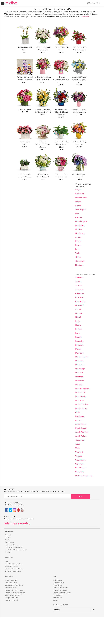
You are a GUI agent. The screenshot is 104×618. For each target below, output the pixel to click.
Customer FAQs (58, 583)
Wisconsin (79, 464)
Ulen (77, 213)
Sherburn (79, 265)
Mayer (78, 245)
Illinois (78, 325)
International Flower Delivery (15, 593)
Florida (78, 309)
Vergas (78, 189)
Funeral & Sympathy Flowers (14, 590)
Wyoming (79, 472)
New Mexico (80, 396)
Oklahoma (79, 416)
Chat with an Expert (60, 590)
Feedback (8, 552)
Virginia (78, 456)
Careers (7, 537)
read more (85, 17)
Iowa (77, 333)
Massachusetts (81, 357)
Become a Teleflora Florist (13, 547)
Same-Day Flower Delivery (14, 585)
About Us (8, 535)
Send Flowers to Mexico (13, 595)
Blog (6, 561)
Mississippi (80, 369)
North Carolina (81, 404)
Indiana (78, 329)
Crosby (78, 257)
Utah (77, 448)
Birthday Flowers (10, 588)
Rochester (79, 193)
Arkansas (79, 289)
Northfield (79, 225)
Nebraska (79, 380)
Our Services (9, 542)
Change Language (60, 605)
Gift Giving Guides (11, 566)
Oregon (78, 420)
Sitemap (55, 600)
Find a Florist (57, 585)
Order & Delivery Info (60, 588)
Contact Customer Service (62, 593)
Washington (80, 460)
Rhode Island (80, 428)
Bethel (78, 205)
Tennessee (79, 440)
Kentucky (79, 341)
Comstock (79, 261)
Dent (77, 249)
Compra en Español (11, 598)
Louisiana (79, 345)
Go (80, 496)
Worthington (80, 209)
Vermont (79, 452)
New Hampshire (82, 388)
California (79, 293)
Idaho (77, 321)
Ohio (77, 412)
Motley (78, 237)
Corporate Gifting (11, 583)
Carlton (78, 217)
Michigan (79, 361)
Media (7, 540)
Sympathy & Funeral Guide (14, 569)
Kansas (78, 337)
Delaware (79, 305)
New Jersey (80, 392)
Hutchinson (80, 233)
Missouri (79, 373)
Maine (78, 349)
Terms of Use (57, 598)
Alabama (79, 277)
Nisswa (78, 229)
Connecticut (80, 301)
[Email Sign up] (37, 496)
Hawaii (78, 317)
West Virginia (81, 468)
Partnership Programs (12, 545)
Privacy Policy (57, 595)
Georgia (78, 313)
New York (79, 400)
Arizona (78, 285)
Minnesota (79, 365)
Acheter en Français (11, 600)
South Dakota (81, 436)
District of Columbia (84, 476)
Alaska (78, 281)
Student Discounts (11, 580)
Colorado (79, 297)
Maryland (79, 353)
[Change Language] (74, 609)
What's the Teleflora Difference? (16, 550)
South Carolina (81, 432)
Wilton (78, 201)
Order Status (57, 580)
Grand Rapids (81, 221)
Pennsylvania (80, 424)
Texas (77, 444)
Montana (79, 376)
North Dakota (81, 408)
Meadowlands (81, 197)
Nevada (78, 384)
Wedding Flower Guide (13, 571)
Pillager (78, 241)
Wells (77, 253)
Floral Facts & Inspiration (13, 564)
